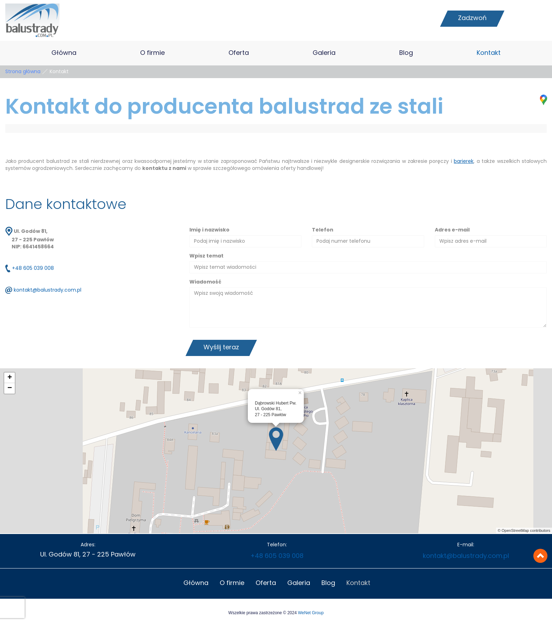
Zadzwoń (472, 18)
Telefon (322, 230)
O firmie (152, 53)
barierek (463, 161)
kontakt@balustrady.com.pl (47, 290)
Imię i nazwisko (209, 230)
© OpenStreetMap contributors (524, 530)
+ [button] (9, 378)
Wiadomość (205, 282)
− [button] (9, 388)
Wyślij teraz (221, 347)
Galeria (324, 53)
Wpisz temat (206, 256)
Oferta (238, 53)
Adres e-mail (452, 230)
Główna (63, 53)
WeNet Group (311, 612)
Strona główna (22, 71)
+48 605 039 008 (33, 268)
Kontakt (489, 53)
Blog (406, 53)
